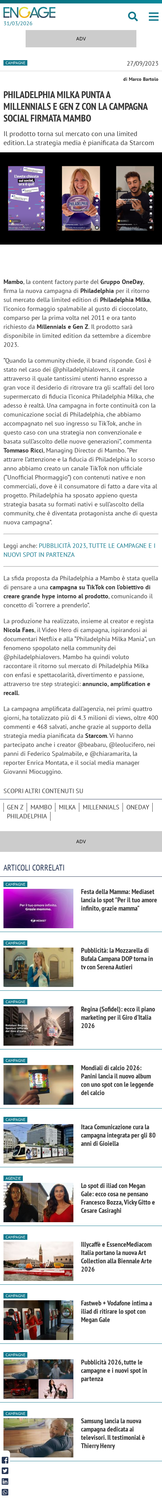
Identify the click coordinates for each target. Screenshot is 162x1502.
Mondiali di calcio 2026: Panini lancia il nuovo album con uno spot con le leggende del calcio (117, 1080)
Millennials (101, 807)
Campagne (15, 62)
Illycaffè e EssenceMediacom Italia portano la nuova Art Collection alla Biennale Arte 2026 (116, 1256)
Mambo (41, 807)
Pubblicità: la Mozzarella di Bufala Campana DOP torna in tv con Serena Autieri (117, 958)
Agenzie (13, 1178)
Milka (67, 807)
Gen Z (15, 807)
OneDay (137, 807)
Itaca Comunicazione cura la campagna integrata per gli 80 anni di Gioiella (118, 1135)
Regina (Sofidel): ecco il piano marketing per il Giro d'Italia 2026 (118, 1017)
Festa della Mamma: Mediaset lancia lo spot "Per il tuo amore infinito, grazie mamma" (119, 899)
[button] (154, 16)
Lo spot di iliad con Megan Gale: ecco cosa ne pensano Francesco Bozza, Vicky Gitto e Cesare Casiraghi (118, 1198)
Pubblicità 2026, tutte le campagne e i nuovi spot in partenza (114, 1370)
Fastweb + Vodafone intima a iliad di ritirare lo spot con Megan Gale (116, 1311)
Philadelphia (27, 816)
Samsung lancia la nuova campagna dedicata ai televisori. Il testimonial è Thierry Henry (113, 1433)
